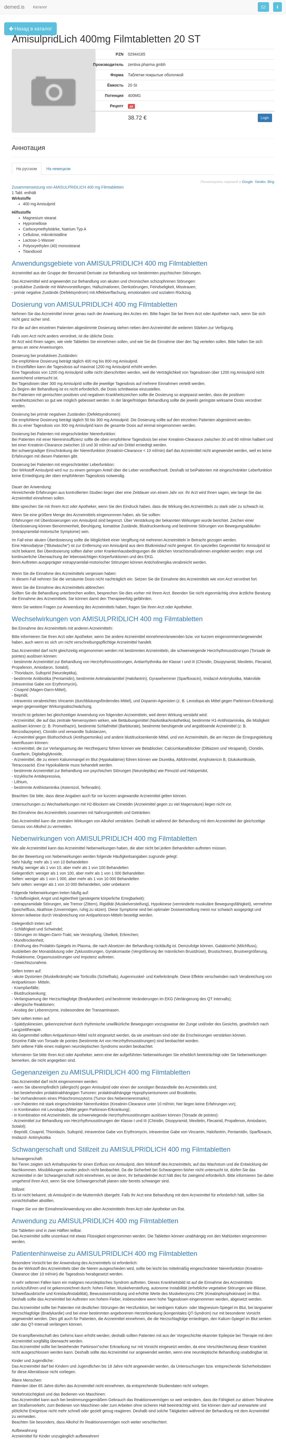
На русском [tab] (26, 168)
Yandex (260, 182)
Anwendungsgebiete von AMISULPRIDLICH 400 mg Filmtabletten (109, 263)
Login (265, 118)
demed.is (14, 7)
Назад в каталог (30, 29)
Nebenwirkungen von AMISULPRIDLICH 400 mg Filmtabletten (104, 838)
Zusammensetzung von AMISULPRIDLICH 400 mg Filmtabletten (68, 187)
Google (247, 182)
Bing (271, 182)
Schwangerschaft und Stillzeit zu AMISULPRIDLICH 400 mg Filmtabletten (121, 1149)
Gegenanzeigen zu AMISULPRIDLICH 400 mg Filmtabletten (101, 1072)
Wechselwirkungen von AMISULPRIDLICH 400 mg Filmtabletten (107, 619)
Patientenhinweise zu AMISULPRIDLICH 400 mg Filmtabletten (104, 1253)
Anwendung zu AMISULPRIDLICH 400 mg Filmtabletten (95, 1221)
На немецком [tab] (58, 168)
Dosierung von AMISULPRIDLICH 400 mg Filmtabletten (94, 304)
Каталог (40, 7)
